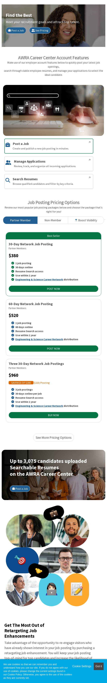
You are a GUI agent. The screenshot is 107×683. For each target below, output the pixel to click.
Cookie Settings (81, 666)
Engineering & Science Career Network (39, 279)
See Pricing (40, 30)
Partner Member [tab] (20, 220)
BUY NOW (53, 415)
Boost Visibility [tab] (86, 220)
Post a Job (16, 30)
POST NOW (53, 288)
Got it (98, 666)
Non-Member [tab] (52, 220)
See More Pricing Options (53, 437)
